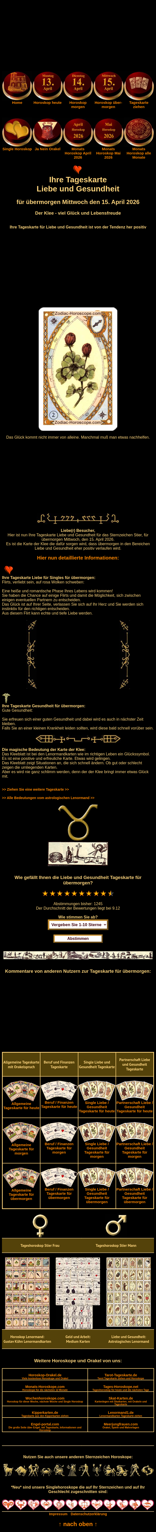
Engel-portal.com (45, 1427)
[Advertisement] (78, 36)
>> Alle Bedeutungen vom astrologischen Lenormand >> (48, 798)
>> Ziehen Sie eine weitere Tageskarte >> (35, 789)
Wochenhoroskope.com (45, 1399)
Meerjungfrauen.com (121, 1425)
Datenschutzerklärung (89, 1514)
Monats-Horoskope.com (45, 1388)
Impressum (58, 1514)
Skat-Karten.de (121, 1401)
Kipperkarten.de (45, 1414)
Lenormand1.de (120, 1414)
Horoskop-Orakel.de (45, 1376)
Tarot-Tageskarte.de (121, 1376)
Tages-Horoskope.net (120, 1388)
